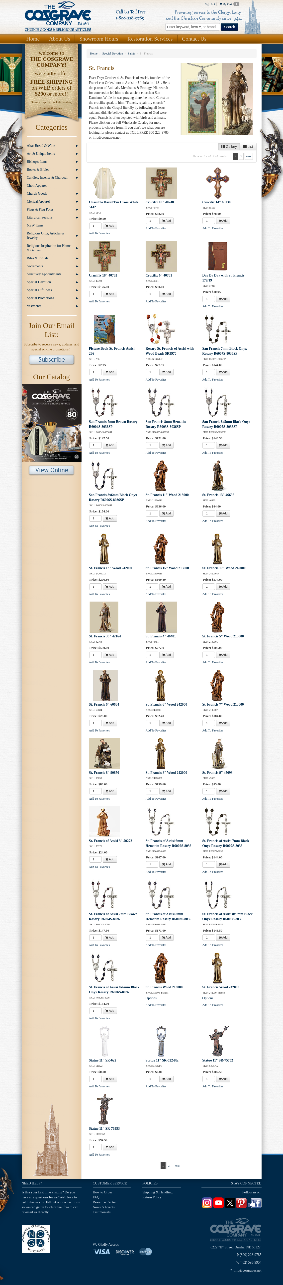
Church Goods (37, 193)
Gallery (229, 147)
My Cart (229, 3)
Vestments (34, 306)
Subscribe (51, 360)
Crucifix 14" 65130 (216, 202)
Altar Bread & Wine (41, 146)
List (248, 147)
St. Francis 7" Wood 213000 (223, 704)
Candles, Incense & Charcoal (47, 177)
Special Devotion (39, 282)
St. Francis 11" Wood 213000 (167, 495)
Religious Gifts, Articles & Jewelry (45, 235)
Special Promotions (40, 298)
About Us (59, 39)
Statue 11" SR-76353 (104, 1128)
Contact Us (194, 39)
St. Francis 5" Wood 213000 (223, 636)
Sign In (210, 3)
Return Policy (152, 1197)
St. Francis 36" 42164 (105, 636)
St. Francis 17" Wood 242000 (224, 568)
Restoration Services (150, 39)
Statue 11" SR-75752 (217, 1060)
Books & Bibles (38, 169)
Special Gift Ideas (39, 290)
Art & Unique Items (41, 154)
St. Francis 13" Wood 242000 (110, 568)
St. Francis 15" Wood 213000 (167, 568)
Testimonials (101, 1212)
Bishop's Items (37, 162)
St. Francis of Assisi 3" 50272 (110, 841)
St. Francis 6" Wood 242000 (166, 704)
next (248, 156)
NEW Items (35, 225)
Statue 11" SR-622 (102, 1060)
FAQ (96, 1197)
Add (109, 225)
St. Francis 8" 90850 (104, 773)
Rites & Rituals (37, 258)
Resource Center (104, 1202)
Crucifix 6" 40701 (159, 275)
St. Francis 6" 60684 (104, 704)
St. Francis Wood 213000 (164, 987)
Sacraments (35, 266)
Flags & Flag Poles (40, 209)
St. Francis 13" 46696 (218, 495)
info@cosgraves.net (247, 1270)
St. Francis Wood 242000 (220, 987)
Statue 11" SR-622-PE (162, 1060)
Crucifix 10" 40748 (160, 202)
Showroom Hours (98, 39)
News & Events (104, 1207)
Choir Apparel (37, 185)
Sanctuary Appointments (44, 274)
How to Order (102, 1192)
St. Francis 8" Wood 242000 (166, 773)
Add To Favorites (99, 233)
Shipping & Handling (157, 1192)
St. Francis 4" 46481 (161, 636)
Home (33, 39)
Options (151, 998)
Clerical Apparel (38, 201)
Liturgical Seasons (40, 217)
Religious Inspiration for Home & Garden (49, 248)
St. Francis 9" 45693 (217, 773)
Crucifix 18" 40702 (103, 275)
